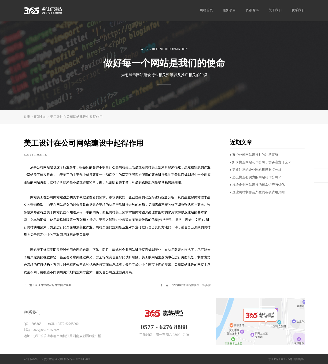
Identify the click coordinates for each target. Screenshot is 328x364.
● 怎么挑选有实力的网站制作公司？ (256, 177)
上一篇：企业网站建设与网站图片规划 (47, 285)
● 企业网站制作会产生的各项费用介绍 (257, 192)
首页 (27, 117)
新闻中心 (40, 117)
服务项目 (229, 10)
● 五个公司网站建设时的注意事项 (254, 154)
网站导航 (299, 359)
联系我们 (298, 10)
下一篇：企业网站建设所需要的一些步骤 (185, 285)
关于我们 (275, 10)
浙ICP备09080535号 (281, 359)
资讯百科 (252, 10)
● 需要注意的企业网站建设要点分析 (256, 169)
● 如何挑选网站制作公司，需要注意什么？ (260, 162)
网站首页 (206, 10)
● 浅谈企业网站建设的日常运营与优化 (257, 184)
